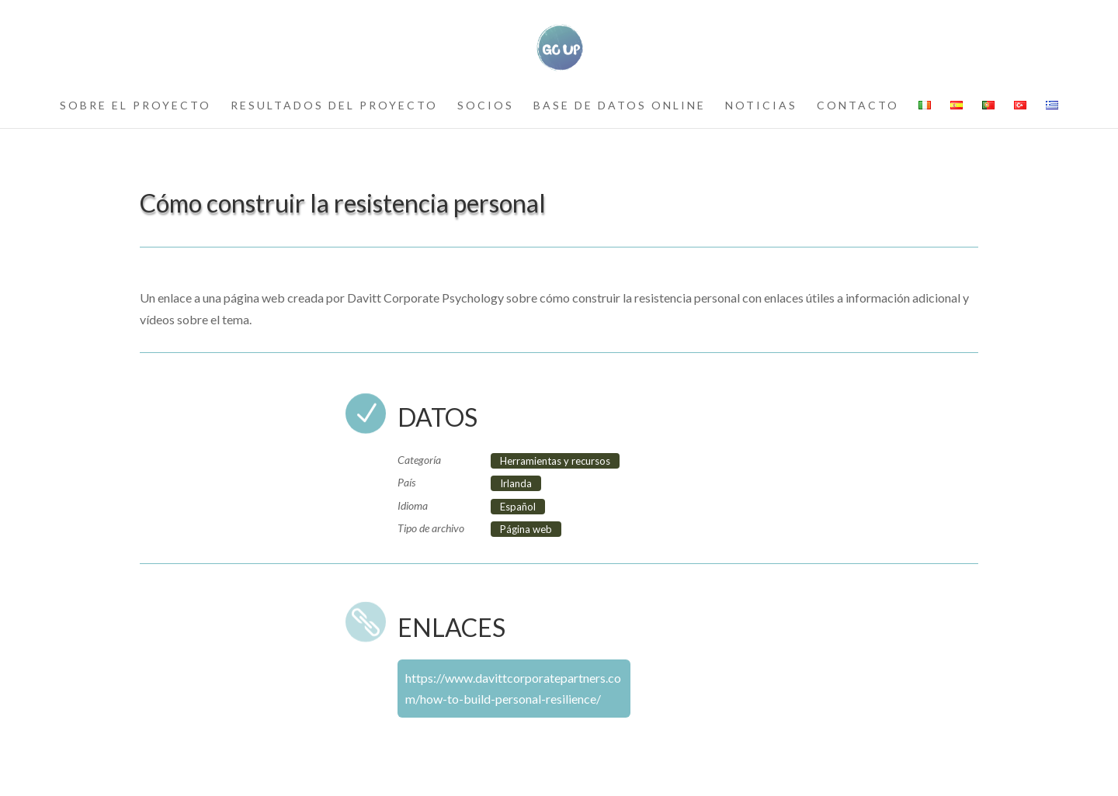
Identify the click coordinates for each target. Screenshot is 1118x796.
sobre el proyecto (135, 106)
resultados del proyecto (334, 106)
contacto (858, 106)
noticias (761, 106)
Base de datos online (619, 106)
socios (485, 106)
